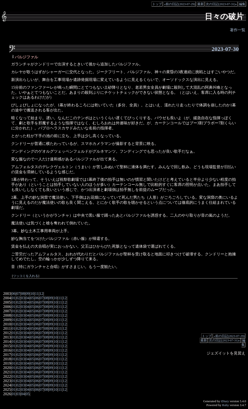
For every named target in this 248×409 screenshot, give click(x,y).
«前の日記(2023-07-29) (179, 4)
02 (18, 298)
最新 (200, 4)
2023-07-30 (225, 49)
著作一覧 (237, 30)
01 (14, 298)
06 (14, 293)
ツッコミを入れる (25, 276)
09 (28, 293)
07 (18, 293)
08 (23, 293)
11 (37, 293)
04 (28, 298)
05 (32, 298)
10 (32, 293)
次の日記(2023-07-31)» (221, 4)
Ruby (225, 405)
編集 (242, 4)
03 (23, 298)
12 (41, 293)
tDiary (225, 401)
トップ (157, 4)
